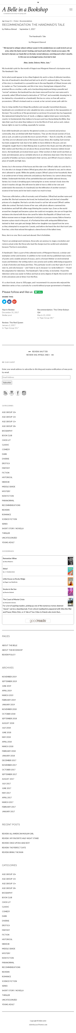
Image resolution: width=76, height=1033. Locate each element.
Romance (6, 514)
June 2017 (6, 788)
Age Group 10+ (9, 412)
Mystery (6, 491)
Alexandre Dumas (10, 602)
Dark (4, 454)
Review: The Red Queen (12, 322)
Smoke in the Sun (9, 589)
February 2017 (9, 807)
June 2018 (6, 732)
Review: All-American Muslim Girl (18, 834)
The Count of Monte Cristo (14, 599)
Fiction (16, 21)
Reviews (6, 510)
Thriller (6, 533)
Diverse (5, 459)
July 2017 (6, 784)
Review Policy (8, 655)
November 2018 (9, 709)
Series (5, 524)
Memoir (5, 482)
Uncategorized (9, 538)
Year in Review (8, 309)
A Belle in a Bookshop (24, 9)
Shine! (5, 569)
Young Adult (8, 542)
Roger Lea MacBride (11, 582)
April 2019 (7, 691)
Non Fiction (8, 496)
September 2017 (9, 774)
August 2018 (8, 723)
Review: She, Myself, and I (38, 355)
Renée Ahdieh (9, 592)
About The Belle (9, 645)
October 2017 (8, 770)
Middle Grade (8, 487)
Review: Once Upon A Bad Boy (16, 843)
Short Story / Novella (13, 528)
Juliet (44, 1021)
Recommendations (26, 21)
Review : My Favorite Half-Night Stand (20, 838)
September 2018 (9, 718)
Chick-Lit (6, 440)
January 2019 (8, 704)
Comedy (6, 449)
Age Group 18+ (9, 426)
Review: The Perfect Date (14, 847)
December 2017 (9, 760)
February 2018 (9, 751)
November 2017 (9, 765)
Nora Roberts (9, 561)
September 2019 (9, 681)
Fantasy (6, 468)
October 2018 (8, 714)
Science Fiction (9, 519)
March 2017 (7, 802)
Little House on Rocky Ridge (14, 579)
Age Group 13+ (9, 417)
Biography (7, 431)
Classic (5, 445)
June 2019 (6, 686)
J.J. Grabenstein (10, 572)
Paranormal (8, 500)
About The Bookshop (12, 650)
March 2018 (7, 746)
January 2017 (8, 811)
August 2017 (8, 779)
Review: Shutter (40, 351)
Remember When (10, 558)
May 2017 (6, 793)
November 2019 (9, 677)
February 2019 (9, 700)
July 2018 (6, 728)
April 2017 (7, 797)
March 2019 (7, 695)
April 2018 (7, 742)
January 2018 (8, 756)
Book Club (7, 435)
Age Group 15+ (7, 21)
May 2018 (6, 737)
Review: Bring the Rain (12, 852)
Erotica (6, 463)
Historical (7, 477)
